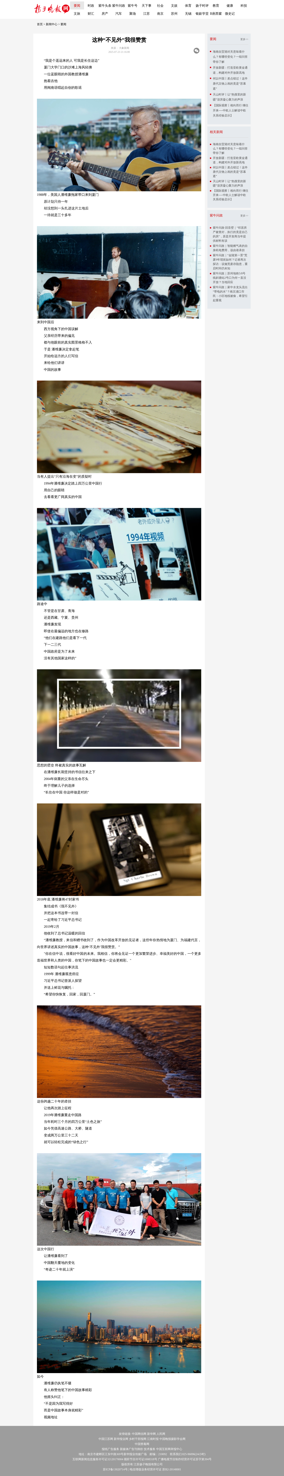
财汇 (91, 13)
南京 (160, 13)
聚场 (132, 13)
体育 (188, 5)
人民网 (160, 1433)
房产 (105, 13)
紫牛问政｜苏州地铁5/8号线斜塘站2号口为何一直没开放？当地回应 (229, 278)
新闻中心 (51, 24)
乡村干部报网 (137, 1438)
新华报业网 (121, 1438)
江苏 (146, 13)
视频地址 (51, 1417)
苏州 (174, 13)
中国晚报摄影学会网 (172, 1438)
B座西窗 (216, 13)
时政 (91, 5)
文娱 (174, 5)
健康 (230, 5)
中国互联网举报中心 (169, 1449)
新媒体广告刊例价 (131, 1449)
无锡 (188, 13)
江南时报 (153, 1438)
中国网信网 (139, 1433)
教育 (216, 5)
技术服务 (149, 1449)
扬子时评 (202, 5)
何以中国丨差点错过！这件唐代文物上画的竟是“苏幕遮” (230, 83)
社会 (160, 5)
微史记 (230, 13)
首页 (40, 24)
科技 (244, 5)
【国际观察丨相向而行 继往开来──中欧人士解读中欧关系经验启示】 (230, 110)
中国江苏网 (106, 1438)
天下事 (146, 5)
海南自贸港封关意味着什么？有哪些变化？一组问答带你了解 (230, 56)
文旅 (77, 13)
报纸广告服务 (110, 1449)
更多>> (244, 39)
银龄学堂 (202, 13)
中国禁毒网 (142, 1444)
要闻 (77, 5)
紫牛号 (132, 5)
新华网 (151, 1433)
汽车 (118, 13)
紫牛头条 (104, 5)
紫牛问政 (118, 5)
